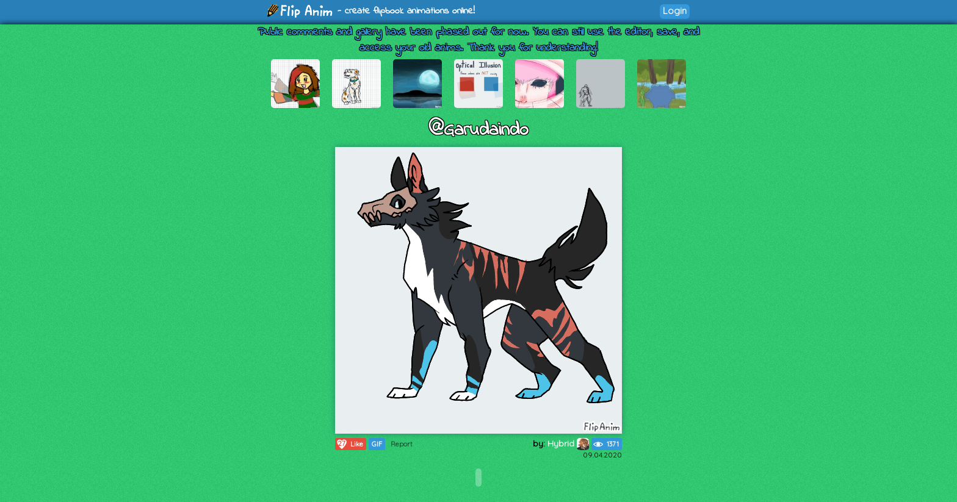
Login (675, 10)
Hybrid (568, 443)
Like (349, 444)
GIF (377, 444)
